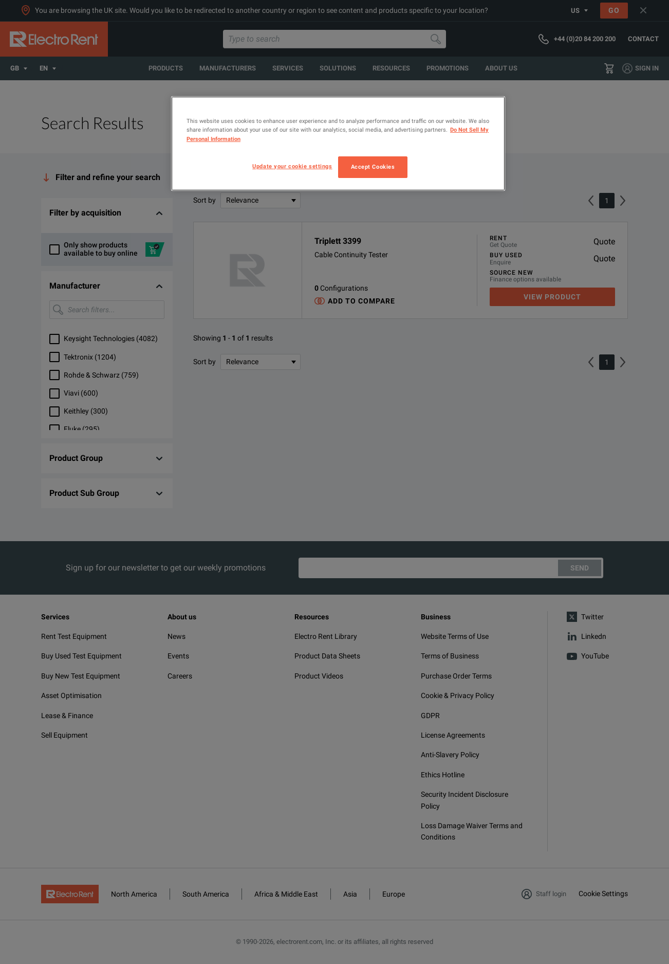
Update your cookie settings (292, 166)
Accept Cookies (373, 166)
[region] (338, 143)
